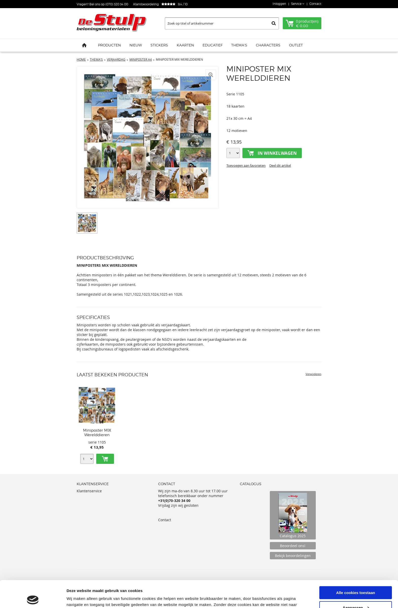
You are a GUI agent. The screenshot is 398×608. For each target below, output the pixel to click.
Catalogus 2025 (292, 515)
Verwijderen (313, 374)
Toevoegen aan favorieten (246, 165)
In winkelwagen (277, 153)
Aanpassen (356, 581)
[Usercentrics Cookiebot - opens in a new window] (33, 598)
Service (296, 4)
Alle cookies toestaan (355, 566)
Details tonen (79, 598)
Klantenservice (89, 490)
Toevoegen (105, 459)
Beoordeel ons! (292, 545)
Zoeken (274, 23)
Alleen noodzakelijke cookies (355, 595)
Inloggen (279, 4)
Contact (315, 4)
